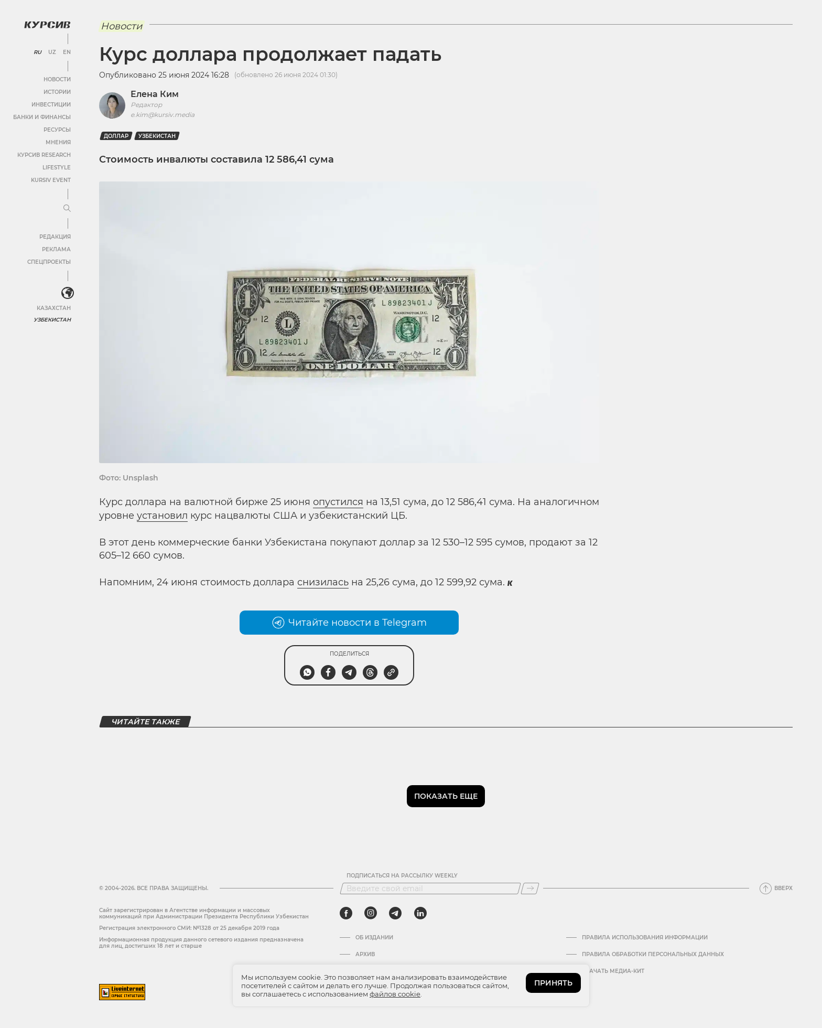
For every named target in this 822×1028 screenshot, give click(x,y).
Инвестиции (51, 104)
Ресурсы (57, 129)
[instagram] (370, 913)
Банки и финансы (42, 117)
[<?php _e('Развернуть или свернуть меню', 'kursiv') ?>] (67, 293)
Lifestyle (56, 167)
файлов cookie (395, 994)
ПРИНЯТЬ (553, 983)
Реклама (56, 249)
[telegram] (395, 913)
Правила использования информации (645, 938)
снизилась (323, 582)
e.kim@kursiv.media (162, 115)
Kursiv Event (51, 180)
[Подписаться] (530, 888)
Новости (57, 79)
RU (37, 52)
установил (162, 515)
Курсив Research (44, 155)
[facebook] (346, 913)
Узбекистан (52, 319)
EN (67, 52)
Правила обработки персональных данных (653, 954)
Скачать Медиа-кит (613, 971)
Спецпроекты (49, 262)
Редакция (55, 236)
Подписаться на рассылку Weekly (402, 876)
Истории (57, 92)
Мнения (58, 142)
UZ (52, 52)
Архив (365, 954)
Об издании (374, 938)
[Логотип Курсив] (47, 24)
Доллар (116, 136)
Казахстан (54, 308)
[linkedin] (420, 913)
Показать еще (446, 796)
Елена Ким (155, 94)
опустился (338, 502)
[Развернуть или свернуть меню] (67, 209)
